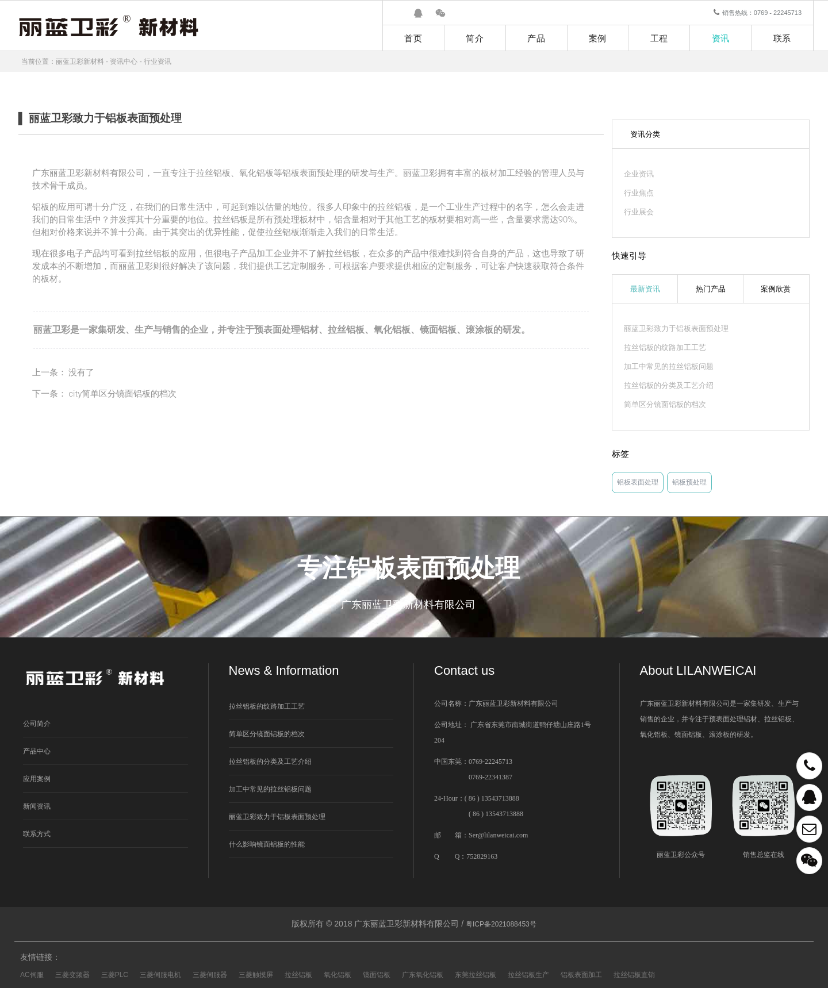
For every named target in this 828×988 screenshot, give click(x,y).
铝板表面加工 (581, 975)
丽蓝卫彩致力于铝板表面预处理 (676, 328)
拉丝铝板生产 (528, 975)
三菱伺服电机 (160, 975)
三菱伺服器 (210, 975)
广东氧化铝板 (422, 975)
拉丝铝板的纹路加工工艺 (665, 347)
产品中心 (37, 751)
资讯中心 (123, 61)
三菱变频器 (72, 975)
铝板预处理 (689, 482)
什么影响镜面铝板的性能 (267, 844)
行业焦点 (639, 193)
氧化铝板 (392, 330)
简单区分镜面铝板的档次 (665, 404)
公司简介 (37, 724)
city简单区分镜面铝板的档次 (122, 394)
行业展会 (639, 211)
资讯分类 (645, 134)
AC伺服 (32, 975)
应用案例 (37, 779)
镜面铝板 (438, 330)
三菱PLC (114, 975)
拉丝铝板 (346, 330)
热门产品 (711, 289)
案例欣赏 (776, 289)
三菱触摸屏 (256, 975)
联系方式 (37, 834)
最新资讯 (645, 289)
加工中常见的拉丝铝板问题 (669, 366)
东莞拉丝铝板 (475, 975)
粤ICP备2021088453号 (501, 924)
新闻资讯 (37, 806)
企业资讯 (639, 174)
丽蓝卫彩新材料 (80, 61)
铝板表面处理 (637, 482)
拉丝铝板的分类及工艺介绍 (669, 385)
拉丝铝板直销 (634, 975)
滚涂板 (479, 330)
